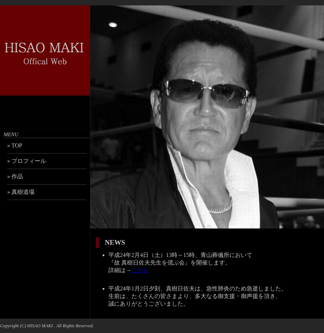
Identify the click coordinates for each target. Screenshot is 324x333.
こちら (140, 270)
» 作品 (15, 176)
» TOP (14, 145)
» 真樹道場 (21, 192)
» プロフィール (26, 161)
